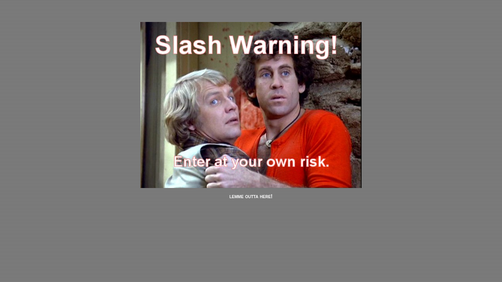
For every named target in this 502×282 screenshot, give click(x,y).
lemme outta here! (251, 196)
